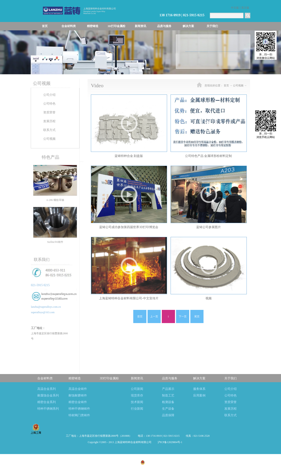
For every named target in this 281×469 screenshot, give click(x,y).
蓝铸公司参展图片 (208, 227)
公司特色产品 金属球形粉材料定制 (208, 156)
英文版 (245, 7)
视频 (208, 298)
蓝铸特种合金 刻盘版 (129, 156)
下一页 (183, 316)
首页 (45, 26)
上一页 (154, 316)
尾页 (197, 316)
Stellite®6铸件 (55, 242)
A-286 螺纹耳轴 (55, 200)
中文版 (235, 7)
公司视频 (238, 85)
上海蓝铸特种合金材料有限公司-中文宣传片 (129, 298)
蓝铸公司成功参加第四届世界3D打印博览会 (128, 227)
